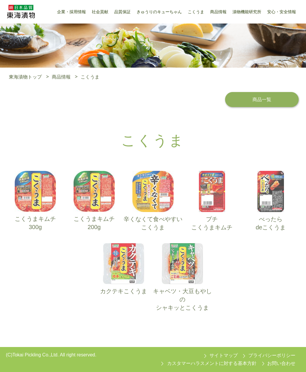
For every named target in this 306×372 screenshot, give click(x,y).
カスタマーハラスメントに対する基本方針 (212, 363)
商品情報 (61, 76)
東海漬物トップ (25, 76)
